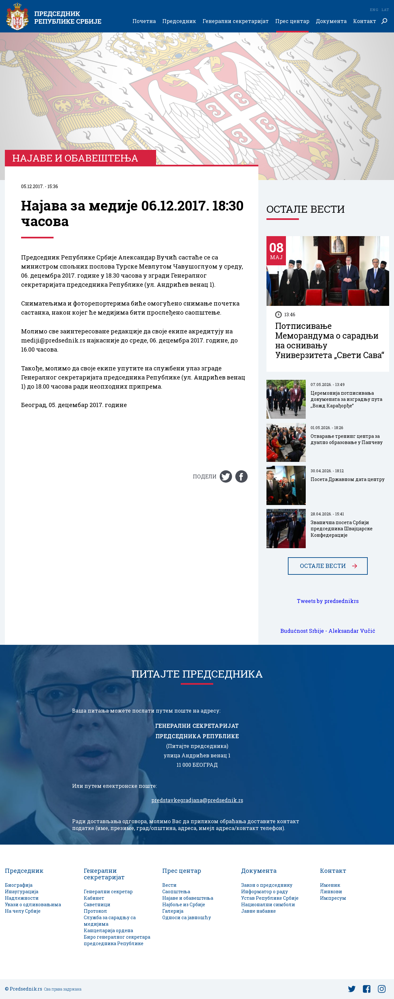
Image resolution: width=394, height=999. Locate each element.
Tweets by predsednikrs (328, 601)
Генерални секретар (108, 891)
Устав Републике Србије (270, 898)
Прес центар (292, 21)
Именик (330, 885)
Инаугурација (21, 891)
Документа (331, 21)
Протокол (95, 911)
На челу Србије (23, 911)
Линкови (331, 891)
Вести (169, 885)
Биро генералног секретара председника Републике (117, 940)
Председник (179, 21)
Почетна (144, 21)
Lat (385, 9)
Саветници (97, 904)
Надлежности (22, 898)
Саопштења (176, 891)
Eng (374, 9)
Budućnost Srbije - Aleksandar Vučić (327, 630)
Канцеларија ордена (108, 930)
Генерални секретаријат (236, 21)
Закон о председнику (266, 885)
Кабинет (94, 898)
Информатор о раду (264, 891)
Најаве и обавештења (187, 898)
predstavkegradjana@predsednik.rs (197, 800)
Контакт (364, 21)
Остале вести (323, 566)
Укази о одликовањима (33, 904)
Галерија (172, 911)
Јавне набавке (258, 911)
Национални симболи (268, 904)
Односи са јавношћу (186, 917)
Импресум (333, 898)
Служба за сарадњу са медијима (110, 920)
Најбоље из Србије (183, 904)
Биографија (18, 885)
